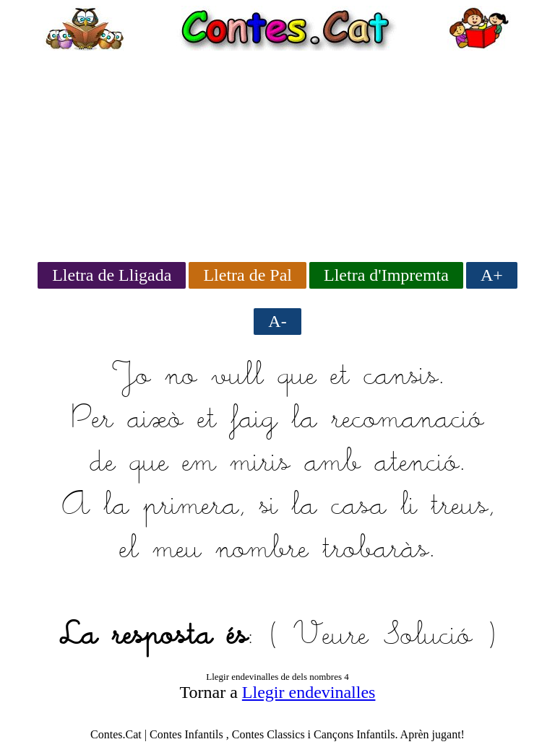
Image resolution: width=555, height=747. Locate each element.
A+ (492, 275)
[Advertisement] (277, 152)
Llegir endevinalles (309, 692)
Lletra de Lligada (111, 275)
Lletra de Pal (247, 275)
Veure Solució (383, 637)
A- (277, 321)
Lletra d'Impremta (386, 275)
